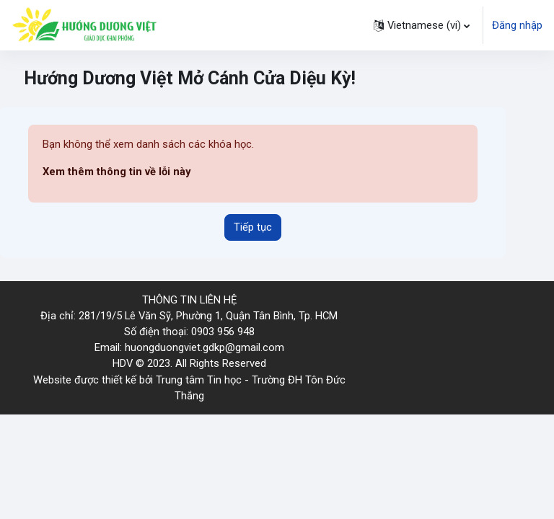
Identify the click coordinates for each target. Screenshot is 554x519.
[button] (422, 25)
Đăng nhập (517, 25)
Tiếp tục (253, 227)
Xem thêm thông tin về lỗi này (116, 171)
